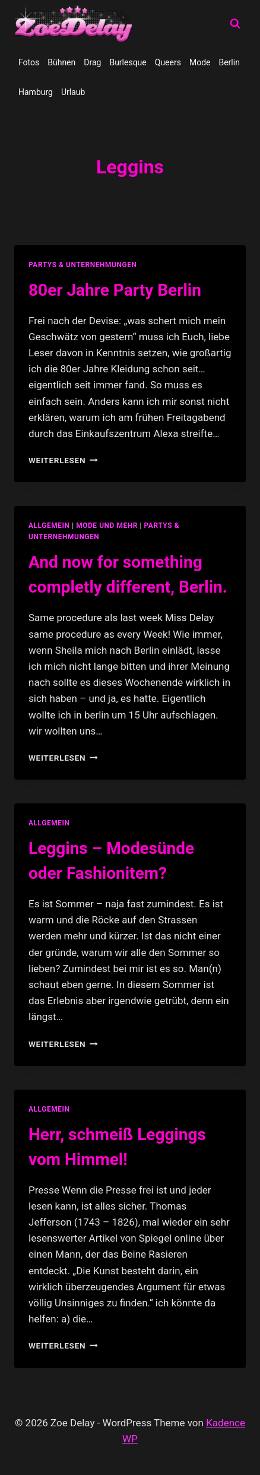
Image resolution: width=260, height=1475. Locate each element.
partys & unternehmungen (82, 265)
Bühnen (61, 62)
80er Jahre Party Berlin (114, 290)
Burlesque (127, 62)
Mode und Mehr (107, 525)
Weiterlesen (63, 460)
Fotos (28, 62)
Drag (92, 62)
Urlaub (73, 92)
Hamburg (35, 92)
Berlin (228, 62)
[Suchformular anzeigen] (235, 23)
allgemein (49, 525)
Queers (168, 62)
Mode (200, 62)
